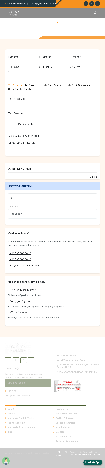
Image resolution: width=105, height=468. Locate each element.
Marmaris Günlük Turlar (19, 418)
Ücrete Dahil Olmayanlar (77, 85)
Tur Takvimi (31, 85)
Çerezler (59, 432)
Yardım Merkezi (63, 436)
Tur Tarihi (13, 206)
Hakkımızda (60, 409)
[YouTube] (31, 360)
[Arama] (95, 13)
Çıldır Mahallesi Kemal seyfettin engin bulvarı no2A (76, 365)
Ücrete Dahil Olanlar (51, 85)
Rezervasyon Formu (21, 186)
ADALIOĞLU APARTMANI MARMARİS (75, 372)
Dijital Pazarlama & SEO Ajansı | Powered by (82, 453)
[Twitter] (91, 3)
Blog (8, 432)
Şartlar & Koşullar (64, 423)
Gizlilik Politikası (63, 418)
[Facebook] (97, 3)
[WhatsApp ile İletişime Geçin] (92, 462)
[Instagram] (85, 3)
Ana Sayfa (49, 23)
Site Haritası (58, 453)
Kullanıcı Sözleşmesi (65, 441)
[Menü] (99, 13)
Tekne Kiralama (15, 423)
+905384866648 (16, 3)
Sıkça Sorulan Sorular (20, 89)
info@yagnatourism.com (44, 3)
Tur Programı (15, 85)
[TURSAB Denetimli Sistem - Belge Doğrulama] (67, 385)
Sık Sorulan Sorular (65, 413)
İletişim (10, 413)
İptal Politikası (62, 427)
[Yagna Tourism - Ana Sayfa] (18, 347)
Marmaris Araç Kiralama (20, 427)
